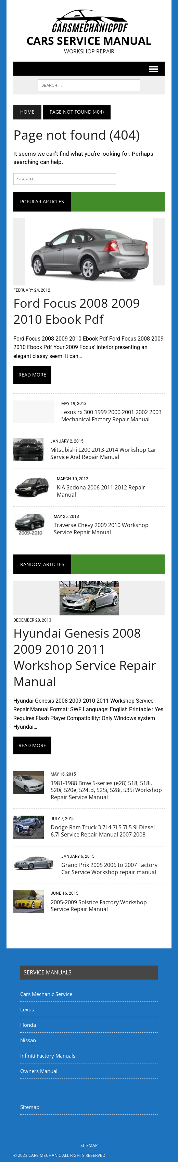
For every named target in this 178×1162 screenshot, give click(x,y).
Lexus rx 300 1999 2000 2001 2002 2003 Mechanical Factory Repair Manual (111, 415)
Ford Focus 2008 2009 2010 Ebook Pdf (76, 311)
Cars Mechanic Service (46, 994)
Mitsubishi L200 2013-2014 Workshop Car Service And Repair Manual (103, 453)
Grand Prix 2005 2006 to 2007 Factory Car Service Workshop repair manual (109, 868)
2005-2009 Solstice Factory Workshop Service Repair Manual (99, 905)
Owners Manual (39, 1071)
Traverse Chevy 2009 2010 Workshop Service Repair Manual (101, 528)
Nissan (28, 1040)
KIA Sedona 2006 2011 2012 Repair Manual (101, 491)
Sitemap (29, 1106)
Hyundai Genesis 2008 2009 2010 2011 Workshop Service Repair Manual (84, 657)
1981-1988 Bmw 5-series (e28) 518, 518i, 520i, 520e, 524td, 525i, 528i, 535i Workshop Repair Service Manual (106, 790)
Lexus (27, 1009)
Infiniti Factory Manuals (47, 1055)
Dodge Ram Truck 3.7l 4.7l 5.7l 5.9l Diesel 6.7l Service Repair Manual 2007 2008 (103, 830)
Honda (28, 1024)
